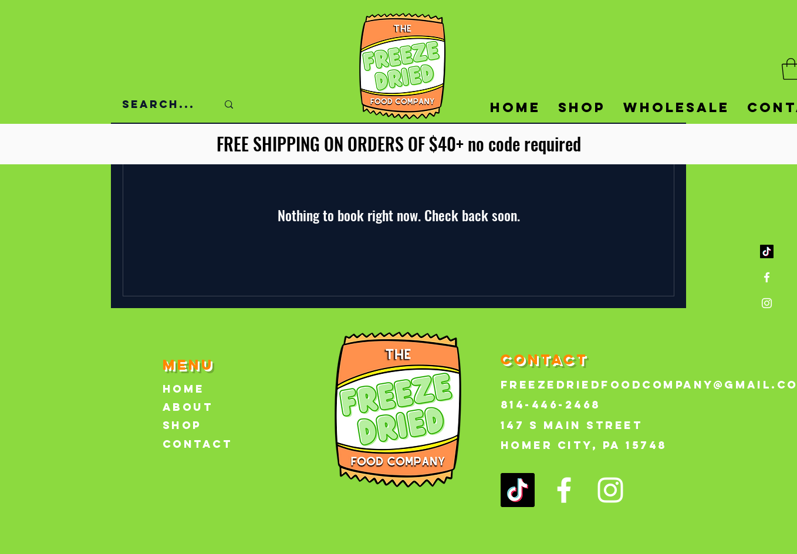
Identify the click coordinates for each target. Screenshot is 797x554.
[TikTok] (767, 251)
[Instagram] (767, 303)
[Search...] (161, 104)
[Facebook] (767, 277)
